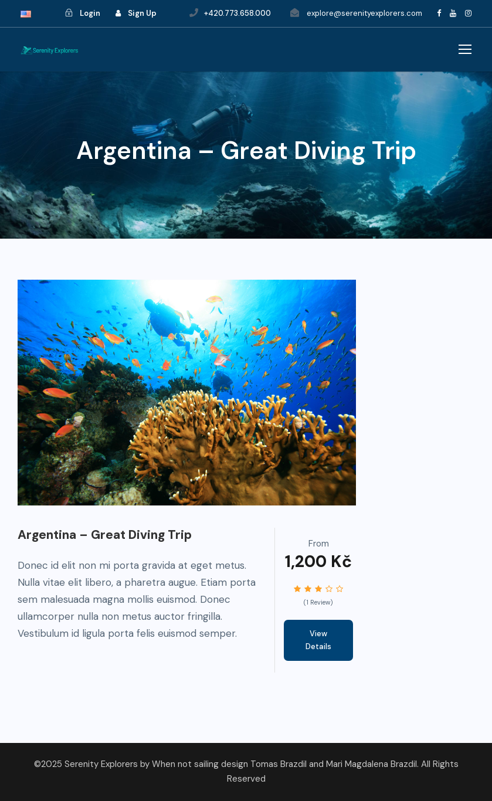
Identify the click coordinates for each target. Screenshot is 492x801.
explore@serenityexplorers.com (364, 13)
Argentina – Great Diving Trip (105, 535)
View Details (318, 640)
